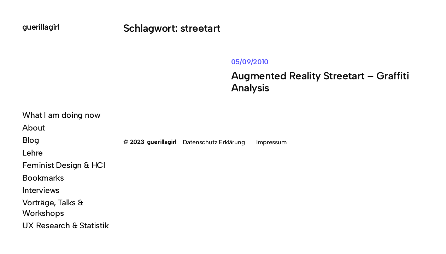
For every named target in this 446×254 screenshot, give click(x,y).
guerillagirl (41, 27)
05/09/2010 (250, 62)
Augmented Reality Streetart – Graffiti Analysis (320, 82)
